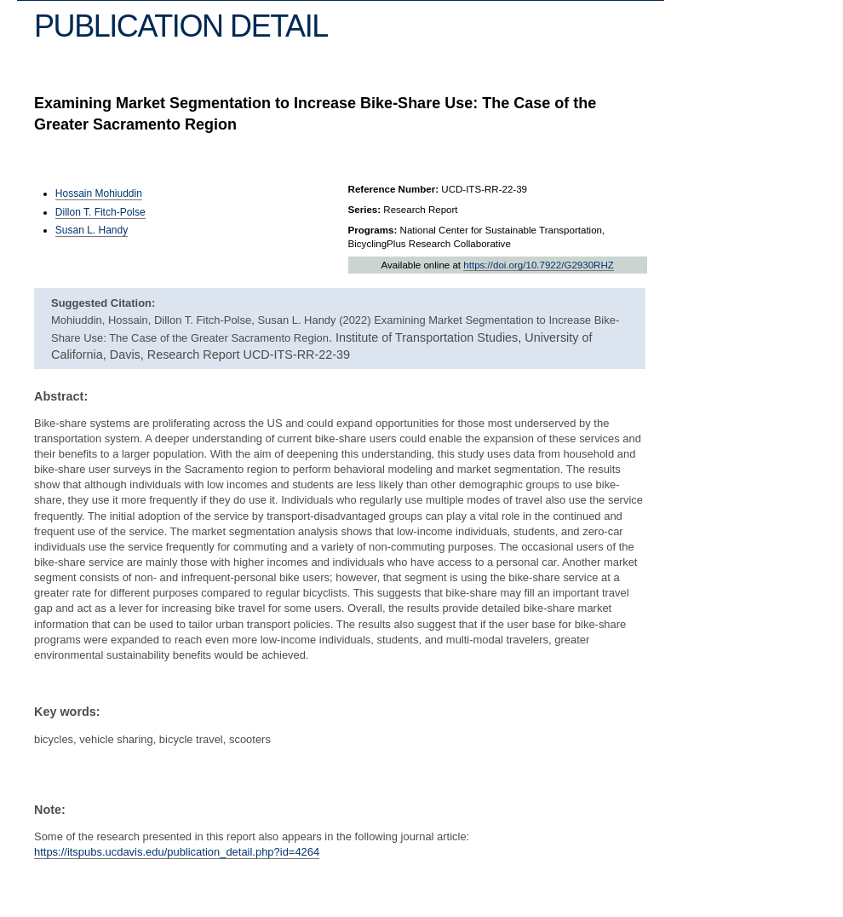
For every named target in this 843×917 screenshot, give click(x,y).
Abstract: (61, 396)
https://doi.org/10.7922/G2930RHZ (538, 265)
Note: (50, 809)
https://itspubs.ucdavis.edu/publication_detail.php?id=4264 (176, 851)
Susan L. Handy (91, 230)
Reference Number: (393, 189)
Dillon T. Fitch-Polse (100, 212)
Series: (364, 210)
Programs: (373, 230)
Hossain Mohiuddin (98, 193)
